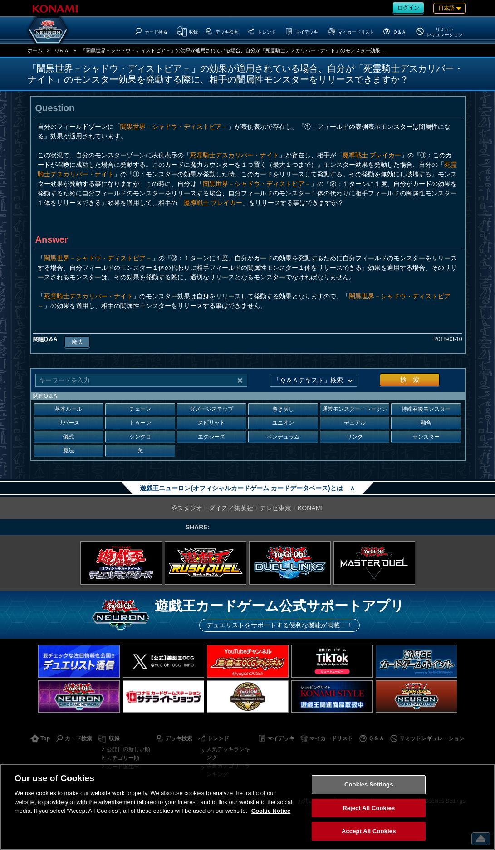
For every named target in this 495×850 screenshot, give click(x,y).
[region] (247, 807)
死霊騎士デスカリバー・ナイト (234, 155)
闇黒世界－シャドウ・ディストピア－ (174, 126)
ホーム (35, 50)
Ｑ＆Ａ (61, 50)
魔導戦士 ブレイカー (372, 155)
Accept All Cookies (369, 831)
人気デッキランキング (228, 753)
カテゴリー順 (123, 758)
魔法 (77, 342)
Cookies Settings (368, 784)
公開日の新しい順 (128, 749)
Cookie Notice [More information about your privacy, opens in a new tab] (271, 810)
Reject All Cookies (369, 808)
